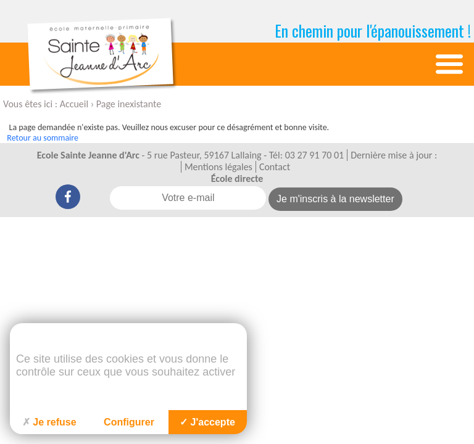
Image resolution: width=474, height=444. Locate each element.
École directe (237, 178)
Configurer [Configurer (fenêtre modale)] (129, 422)
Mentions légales (218, 167)
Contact (274, 167)
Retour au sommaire (42, 138)
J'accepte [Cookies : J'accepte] (207, 422)
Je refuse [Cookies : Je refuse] (49, 422)
